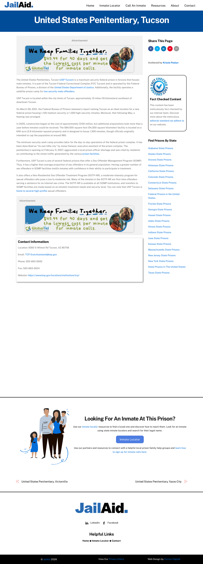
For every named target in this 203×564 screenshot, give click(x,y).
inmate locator (90, 426)
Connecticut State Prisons (162, 182)
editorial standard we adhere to (167, 120)
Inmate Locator (109, 5)
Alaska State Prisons (159, 153)
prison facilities (90, 153)
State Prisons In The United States (167, 266)
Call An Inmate (136, 5)
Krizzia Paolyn (170, 62)
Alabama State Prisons (160, 148)
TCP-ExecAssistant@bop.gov (41, 254)
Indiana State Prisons (159, 232)
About (175, 5)
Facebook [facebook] (109, 522)
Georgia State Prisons (160, 209)
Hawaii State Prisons (159, 215)
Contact (189, 5)
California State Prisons (161, 171)
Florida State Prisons (159, 203)
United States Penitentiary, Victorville (44, 481)
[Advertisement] (79, 372)
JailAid (46, 559)
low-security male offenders (59, 91)
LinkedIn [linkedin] (92, 522)
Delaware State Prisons (161, 188)
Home (90, 5)
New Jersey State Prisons (162, 255)
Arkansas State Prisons (160, 165)
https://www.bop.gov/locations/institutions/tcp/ (53, 275)
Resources (158, 5)
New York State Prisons (161, 261)
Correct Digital (172, 559)
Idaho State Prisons (158, 220)
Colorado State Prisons (160, 176)
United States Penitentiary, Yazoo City (158, 481)
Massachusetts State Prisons (164, 249)
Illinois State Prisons (159, 226)
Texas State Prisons (159, 272)
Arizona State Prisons (159, 159)
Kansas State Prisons (159, 243)
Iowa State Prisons (158, 238)
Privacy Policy (116, 559)
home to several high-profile (31, 190)
